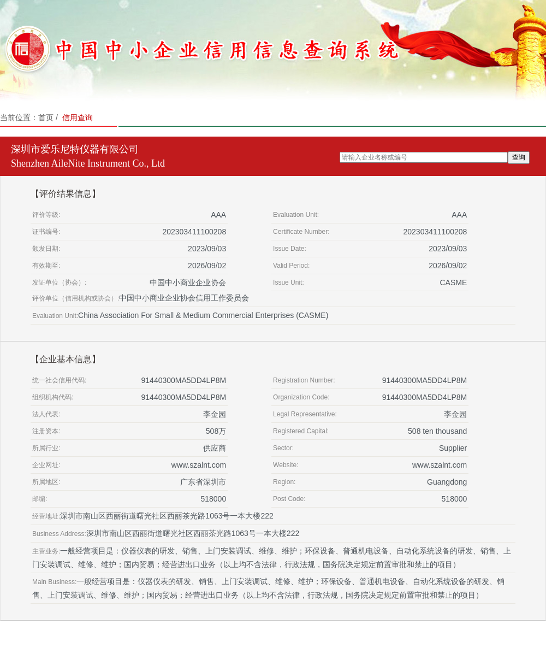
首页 (46, 117)
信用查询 (77, 117)
